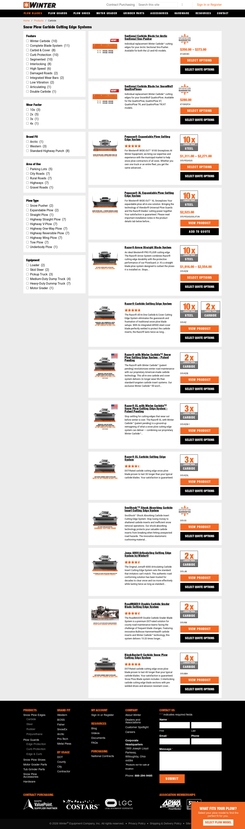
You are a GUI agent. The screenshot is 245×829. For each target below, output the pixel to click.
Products (38, 21)
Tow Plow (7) (39, 242)
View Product (200, 223)
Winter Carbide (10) (43, 41)
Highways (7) (39, 183)
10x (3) (35, 110)
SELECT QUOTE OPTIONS (199, 70)
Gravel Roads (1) (41, 187)
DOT (60, 757)
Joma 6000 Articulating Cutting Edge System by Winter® (148, 554)
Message (166, 749)
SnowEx (62, 729)
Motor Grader (106, 13)
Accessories (159, 13)
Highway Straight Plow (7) (48, 219)
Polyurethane (34, 734)
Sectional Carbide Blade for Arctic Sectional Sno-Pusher (146, 38)
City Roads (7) (40, 173)
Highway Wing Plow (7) (46, 238)
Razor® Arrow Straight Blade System (148, 247)
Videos (95, 733)
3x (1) (34, 119)
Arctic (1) (36, 142)
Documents (98, 738)
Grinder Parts (134, 13)
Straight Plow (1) (42, 215)
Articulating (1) (40, 87)
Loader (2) (37, 265)
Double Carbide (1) (43, 91)
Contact (223, 13)
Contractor (63, 771)
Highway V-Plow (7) (43, 224)
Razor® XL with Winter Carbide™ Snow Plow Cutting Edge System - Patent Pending (146, 409)
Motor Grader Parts (35, 765)
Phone (195, 736)
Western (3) (38, 146)
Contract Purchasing (120, 5)
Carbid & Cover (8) (43, 50)
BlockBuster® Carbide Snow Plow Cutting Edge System (146, 656)
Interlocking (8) (40, 64)
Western (62, 715)
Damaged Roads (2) (44, 73)
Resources (203, 13)
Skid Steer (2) (39, 270)
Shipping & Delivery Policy (165, 823)
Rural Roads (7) (41, 178)
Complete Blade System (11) (50, 45)
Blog (94, 728)
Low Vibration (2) (42, 82)
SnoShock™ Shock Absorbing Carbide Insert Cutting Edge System (148, 509)
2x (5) (34, 114)
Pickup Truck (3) (41, 274)
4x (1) (34, 123)
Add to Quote (199, 232)
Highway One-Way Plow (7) (48, 228)
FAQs (94, 743)
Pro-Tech (62, 739)
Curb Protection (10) (44, 55)
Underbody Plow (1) (44, 247)
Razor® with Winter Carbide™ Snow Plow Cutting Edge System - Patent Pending (148, 357)
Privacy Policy (136, 823)
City (59, 767)
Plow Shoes (82, 13)
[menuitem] (39, 719)
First (161, 731)
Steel (29, 724)
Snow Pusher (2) (41, 205)
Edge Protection (36, 744)
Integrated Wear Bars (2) (47, 78)
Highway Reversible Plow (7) (49, 233)
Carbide (31, 719)
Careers (130, 732)
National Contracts (102, 756)
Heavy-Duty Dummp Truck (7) (50, 283)
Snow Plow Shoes (34, 760)
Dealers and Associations (133, 721)
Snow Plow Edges (34, 715)
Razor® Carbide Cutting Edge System (148, 304)
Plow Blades (33, 13)
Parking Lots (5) (41, 169)
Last (193, 731)
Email (163, 736)
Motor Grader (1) (41, 288)
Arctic (60, 734)
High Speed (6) (40, 68)
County (61, 762)
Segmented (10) (41, 59)
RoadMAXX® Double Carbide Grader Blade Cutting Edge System (147, 606)
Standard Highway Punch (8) (49, 151)
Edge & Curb (34, 754)
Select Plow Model (216, 821)
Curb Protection (36, 749)
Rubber (30, 729)
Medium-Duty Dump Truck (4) (50, 279)
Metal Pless (64, 744)
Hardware (182, 13)
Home (26, 21)
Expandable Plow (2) (44, 210)
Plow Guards (57, 13)
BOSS (61, 720)
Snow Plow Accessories (30, 775)
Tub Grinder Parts (34, 769)
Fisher (61, 725)
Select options (199, 60)
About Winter (133, 715)
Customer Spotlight (137, 727)
